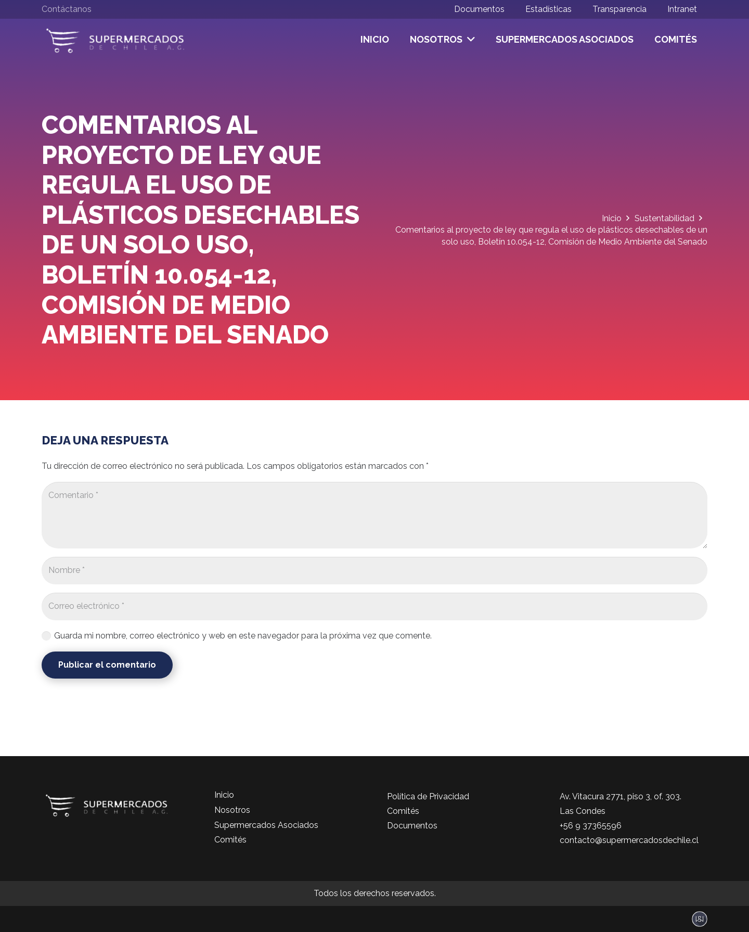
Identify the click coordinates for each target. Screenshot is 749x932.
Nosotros (232, 810)
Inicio (224, 795)
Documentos (412, 826)
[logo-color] (115, 40)
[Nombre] (374, 570)
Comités (230, 840)
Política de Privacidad (428, 796)
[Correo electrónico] (374, 606)
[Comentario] (374, 515)
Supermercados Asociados (266, 825)
